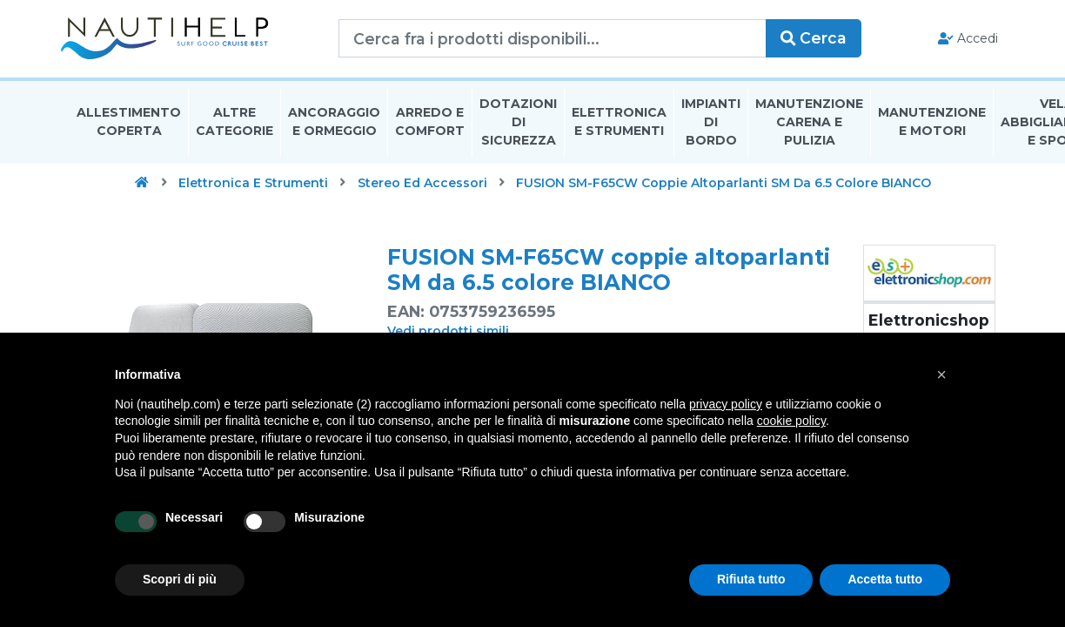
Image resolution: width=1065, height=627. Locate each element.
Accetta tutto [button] (884, 579)
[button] (941, 374)
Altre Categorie (234, 125)
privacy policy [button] (725, 404)
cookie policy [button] (791, 421)
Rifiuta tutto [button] (751, 579)
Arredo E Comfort (430, 125)
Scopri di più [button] (180, 579)
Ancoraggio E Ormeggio (334, 125)
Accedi (959, 40)
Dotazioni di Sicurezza (518, 125)
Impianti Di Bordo (710, 125)
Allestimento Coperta (129, 125)
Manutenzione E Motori (932, 125)
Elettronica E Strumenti (619, 125)
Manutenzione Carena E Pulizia (809, 125)
